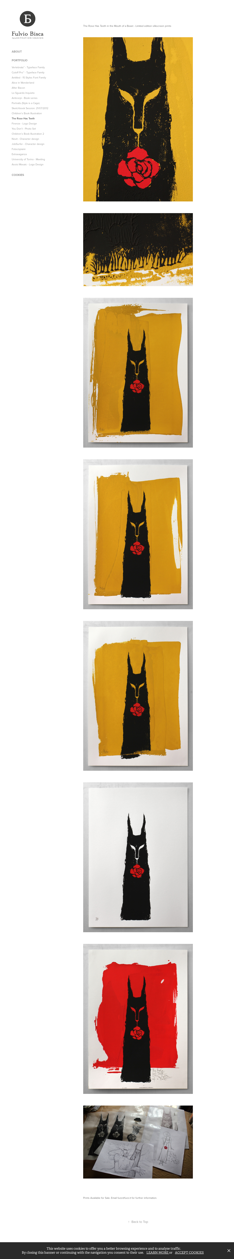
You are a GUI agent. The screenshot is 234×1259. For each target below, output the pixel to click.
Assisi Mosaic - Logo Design (28, 164)
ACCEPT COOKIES (189, 1253)
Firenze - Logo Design (24, 123)
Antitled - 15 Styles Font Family (29, 77)
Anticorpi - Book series (24, 98)
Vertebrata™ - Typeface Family (28, 67)
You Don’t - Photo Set (24, 128)
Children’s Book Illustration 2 (28, 134)
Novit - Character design (25, 139)
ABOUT (17, 51)
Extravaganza (19, 154)
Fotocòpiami (18, 149)
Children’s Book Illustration (27, 113)
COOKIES (18, 175)
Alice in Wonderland (23, 82)
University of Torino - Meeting (28, 159)
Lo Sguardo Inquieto (23, 93)
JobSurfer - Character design (28, 144)
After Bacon (18, 88)
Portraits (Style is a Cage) (25, 103)
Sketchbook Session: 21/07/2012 (30, 108)
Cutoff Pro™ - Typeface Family (28, 72)
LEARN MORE (157, 1253)
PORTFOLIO (19, 60)
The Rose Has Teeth (23, 118)
